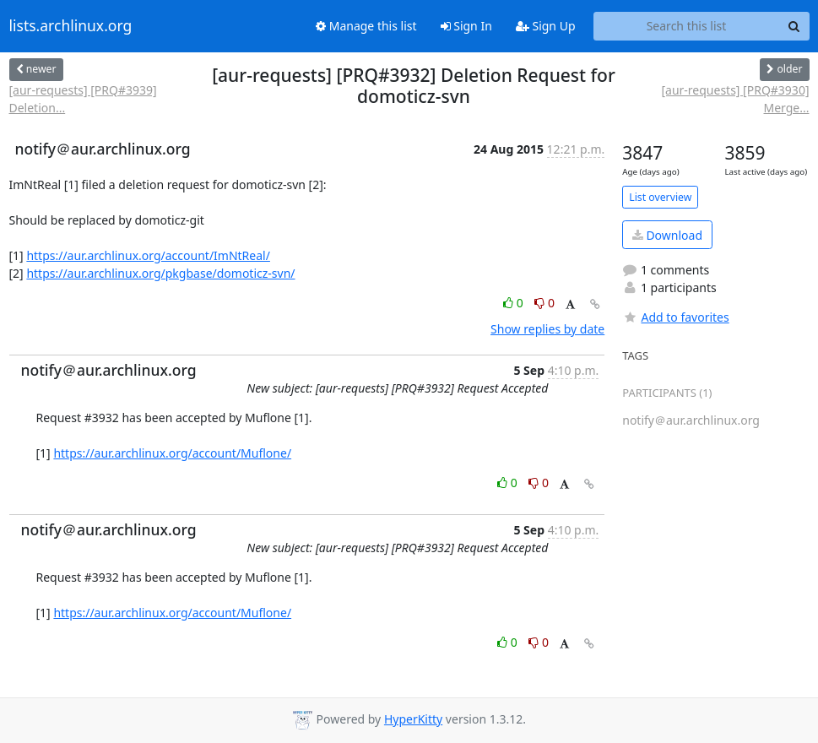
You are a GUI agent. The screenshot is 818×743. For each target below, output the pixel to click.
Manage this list (366, 26)
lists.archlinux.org (71, 26)
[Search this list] (686, 26)
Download (667, 235)
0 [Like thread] (514, 303)
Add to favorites (675, 317)
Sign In (466, 26)
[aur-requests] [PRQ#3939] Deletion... (83, 99)
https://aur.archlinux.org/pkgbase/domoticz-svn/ (160, 273)
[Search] (794, 26)
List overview (660, 197)
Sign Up (546, 26)
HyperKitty (413, 719)
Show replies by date (547, 329)
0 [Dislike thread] (544, 303)
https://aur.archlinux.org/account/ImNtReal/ (148, 255)
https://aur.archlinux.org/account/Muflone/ (172, 453)
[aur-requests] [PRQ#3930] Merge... (735, 99)
